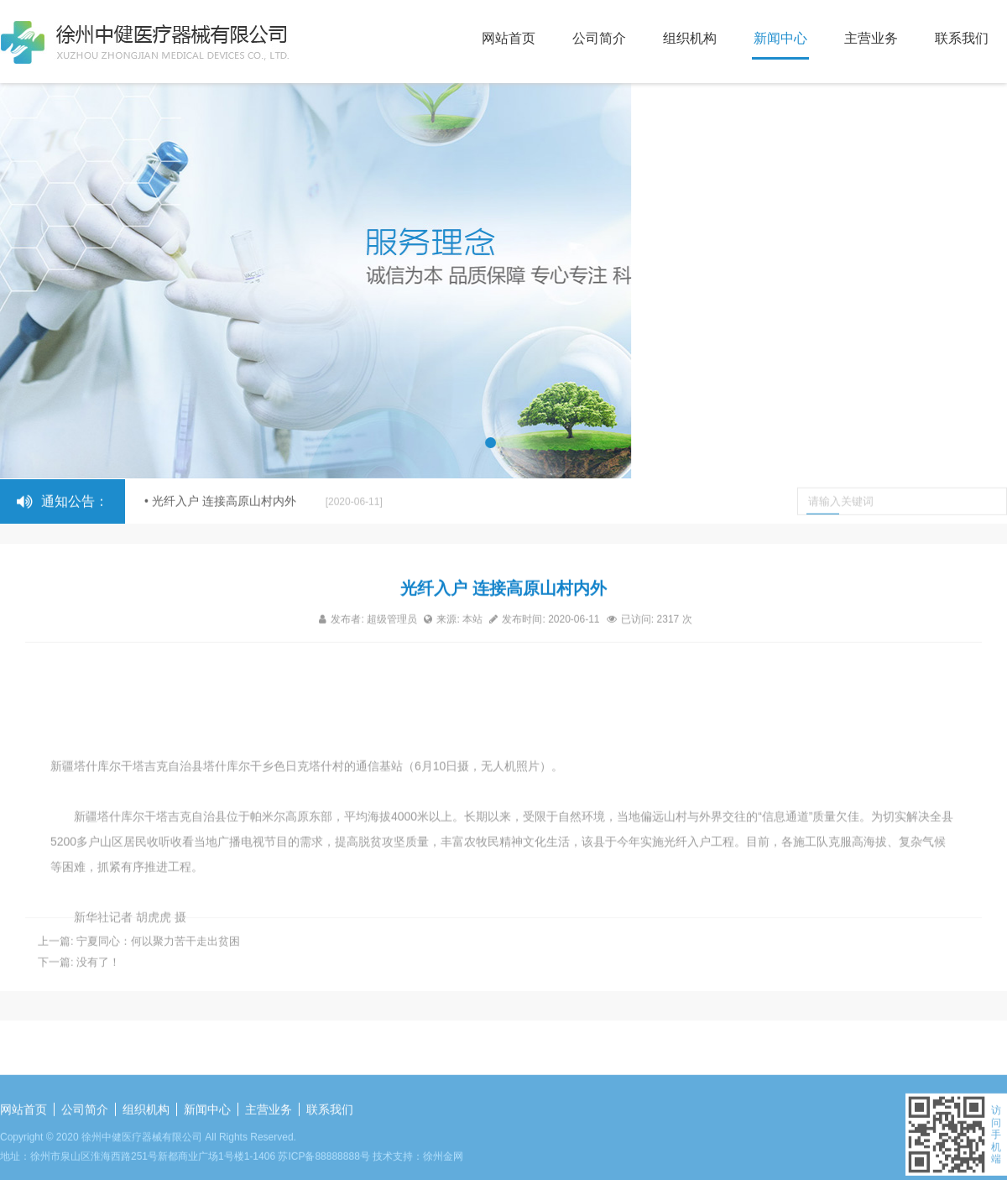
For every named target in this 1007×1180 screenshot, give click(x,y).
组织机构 (690, 38)
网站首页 (508, 38)
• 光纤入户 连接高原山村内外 (263, 502)
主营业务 (871, 38)
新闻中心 (780, 38)
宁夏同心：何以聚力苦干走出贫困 (158, 954)
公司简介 (599, 38)
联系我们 (962, 38)
